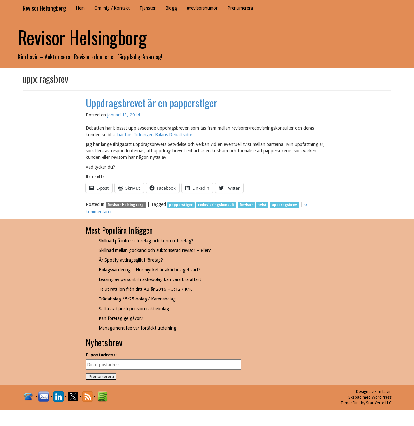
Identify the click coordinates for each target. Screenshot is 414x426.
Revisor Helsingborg (44, 8)
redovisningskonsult (216, 205)
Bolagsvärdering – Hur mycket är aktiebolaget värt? (150, 269)
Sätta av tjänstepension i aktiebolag (134, 308)
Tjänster (147, 8)
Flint (356, 403)
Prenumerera (240, 8)
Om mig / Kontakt (112, 8)
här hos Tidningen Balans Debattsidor (154, 134)
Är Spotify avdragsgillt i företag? (131, 260)
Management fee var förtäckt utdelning (137, 328)
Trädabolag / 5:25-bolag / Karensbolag (137, 298)
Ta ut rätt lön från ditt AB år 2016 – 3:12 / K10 (146, 289)
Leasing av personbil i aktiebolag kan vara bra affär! (150, 279)
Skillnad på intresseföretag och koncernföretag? (146, 240)
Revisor (246, 205)
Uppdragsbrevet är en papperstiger (151, 102)
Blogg (171, 8)
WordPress (382, 397)
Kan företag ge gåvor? (121, 318)
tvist (262, 205)
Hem (80, 8)
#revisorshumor (202, 8)
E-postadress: (101, 354)
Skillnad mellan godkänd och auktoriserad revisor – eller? (155, 250)
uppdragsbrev (284, 205)
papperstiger (181, 205)
